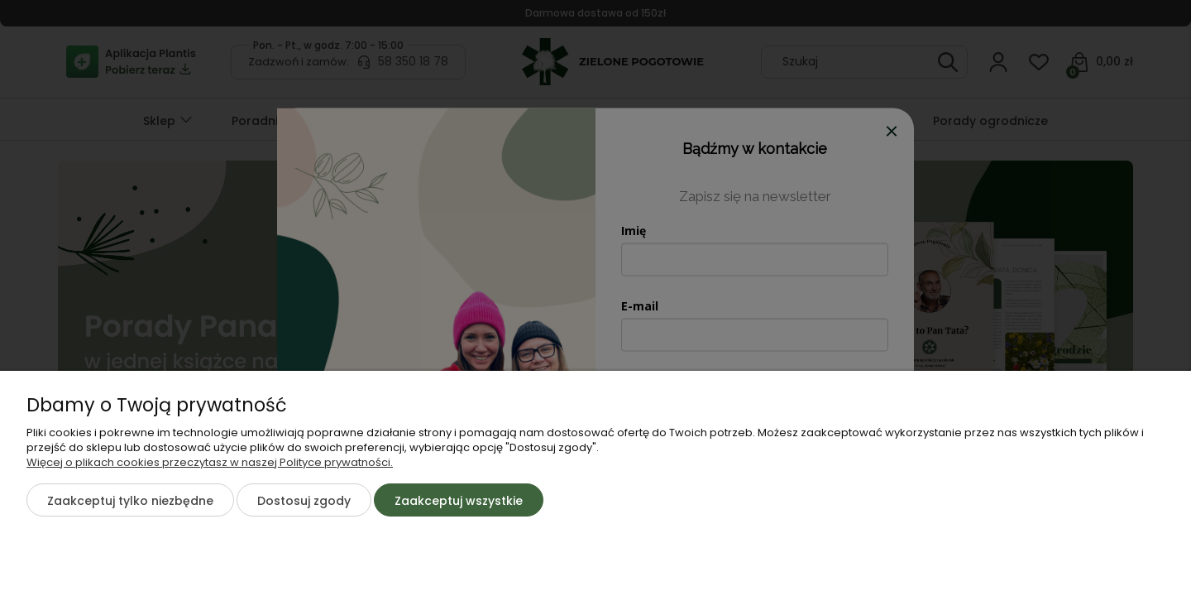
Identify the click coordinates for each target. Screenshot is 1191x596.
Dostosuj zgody (304, 501)
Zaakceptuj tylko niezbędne (130, 501)
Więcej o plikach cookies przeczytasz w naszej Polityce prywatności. (209, 462)
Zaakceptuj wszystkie (459, 501)
